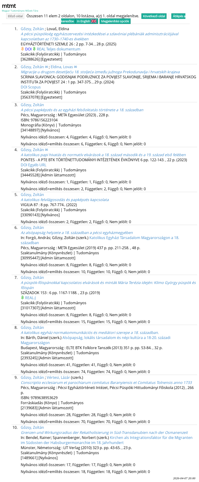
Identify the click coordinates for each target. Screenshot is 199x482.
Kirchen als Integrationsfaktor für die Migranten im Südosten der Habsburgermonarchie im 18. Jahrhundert (107, 440)
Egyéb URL (37, 164)
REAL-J (30, 297)
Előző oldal (15, 16)
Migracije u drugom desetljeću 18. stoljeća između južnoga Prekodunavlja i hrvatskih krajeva (100, 71)
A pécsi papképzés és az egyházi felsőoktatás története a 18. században (82, 109)
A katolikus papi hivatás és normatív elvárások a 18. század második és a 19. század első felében (103, 154)
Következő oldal (154, 16)
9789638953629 (44, 397)
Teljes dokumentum (63, 49)
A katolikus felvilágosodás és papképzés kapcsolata (65, 199)
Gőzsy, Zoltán (32, 28)
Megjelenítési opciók (115, 21)
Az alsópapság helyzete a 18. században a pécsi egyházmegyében (77, 232)
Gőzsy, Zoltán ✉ (34, 66)
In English (87, 21)
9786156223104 (44, 120)
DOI (28, 49)
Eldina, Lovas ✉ (64, 66)
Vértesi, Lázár (58, 377)
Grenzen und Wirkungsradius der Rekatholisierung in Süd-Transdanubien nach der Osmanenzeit (104, 432)
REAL (41, 49)
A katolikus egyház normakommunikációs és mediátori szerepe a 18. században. (90, 332)
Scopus (34, 87)
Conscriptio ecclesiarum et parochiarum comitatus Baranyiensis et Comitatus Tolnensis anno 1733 (106, 382)
